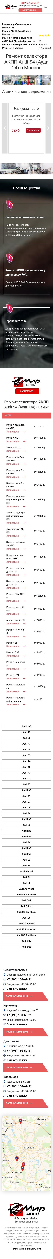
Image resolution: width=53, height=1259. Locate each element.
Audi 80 (26, 738)
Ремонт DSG (12, 652)
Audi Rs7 (26, 854)
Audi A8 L (26, 900)
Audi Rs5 (26, 848)
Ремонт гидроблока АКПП (15, 472)
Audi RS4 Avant (26, 923)
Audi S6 (27, 842)
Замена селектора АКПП (15, 544)
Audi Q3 (26, 801)
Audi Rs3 (26, 819)
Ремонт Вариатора (15, 664)
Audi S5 (27, 784)
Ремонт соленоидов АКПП (15, 570)
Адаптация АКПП (15, 620)
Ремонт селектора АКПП (15, 427)
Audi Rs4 (26, 836)
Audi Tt (26, 877)
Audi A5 (26, 755)
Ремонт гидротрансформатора (15, 699)
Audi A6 (26, 761)
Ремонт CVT (12, 675)
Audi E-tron (26, 906)
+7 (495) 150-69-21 (19, 979)
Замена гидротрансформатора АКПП (15, 516)
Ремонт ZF (12, 642)
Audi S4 (27, 813)
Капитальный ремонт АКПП (15, 557)
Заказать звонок (29, 10)
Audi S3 (27, 825)
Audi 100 (26, 726)
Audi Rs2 (26, 830)
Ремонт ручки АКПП (15, 609)
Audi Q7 (26, 778)
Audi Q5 (26, 807)
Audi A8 (26, 767)
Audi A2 (26, 732)
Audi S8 (27, 865)
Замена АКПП (13, 447)
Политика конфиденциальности (26, 1249)
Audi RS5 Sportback (26, 929)
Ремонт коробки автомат (15, 459)
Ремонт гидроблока (15, 686)
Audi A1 (26, 796)
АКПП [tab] (8, 415)
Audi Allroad (26, 871)
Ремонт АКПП (13, 438)
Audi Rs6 (26, 790)
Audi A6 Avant (26, 888)
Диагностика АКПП (15, 531)
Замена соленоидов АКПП (15, 583)
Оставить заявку (17, 988)
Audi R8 (26, 883)
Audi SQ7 (26, 941)
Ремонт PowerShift (15, 631)
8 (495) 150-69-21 (30, 3)
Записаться (33, 130)
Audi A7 (26, 772)
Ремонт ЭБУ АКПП (15, 596)
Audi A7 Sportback (26, 894)
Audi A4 (26, 749)
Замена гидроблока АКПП (15, 485)
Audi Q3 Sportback (26, 912)
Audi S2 (27, 859)
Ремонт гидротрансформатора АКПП (15, 499)
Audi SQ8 (26, 946)
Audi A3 (26, 743)
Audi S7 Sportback (26, 935)
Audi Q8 (26, 917)
